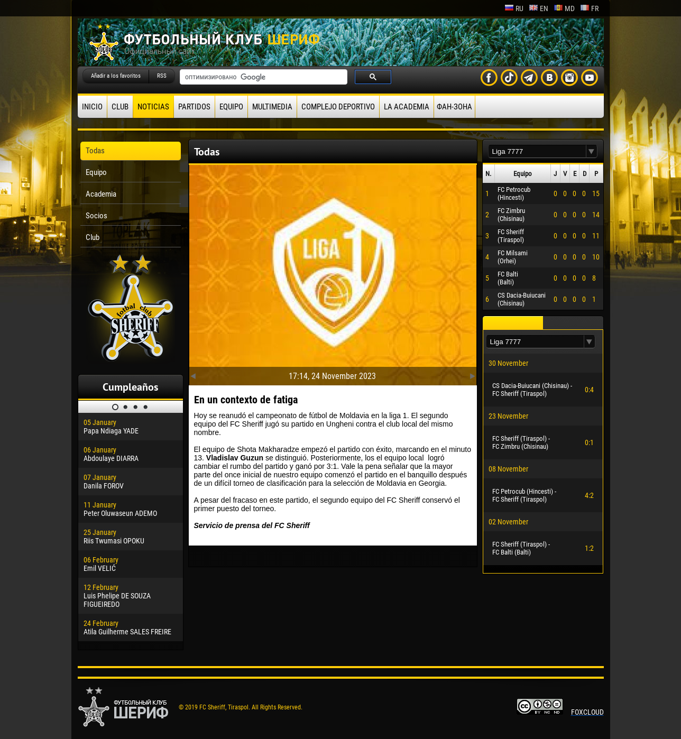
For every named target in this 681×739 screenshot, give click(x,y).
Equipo (231, 107)
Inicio (92, 107)
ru (513, 8)
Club (120, 107)
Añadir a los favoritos (116, 75)
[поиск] (262, 77)
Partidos (194, 107)
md (564, 8)
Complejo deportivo (338, 107)
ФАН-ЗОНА (454, 107)
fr (589, 8)
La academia (406, 107)
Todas (95, 150)
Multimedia (272, 107)
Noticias (153, 107)
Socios (96, 215)
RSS (162, 75)
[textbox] (537, 151)
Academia (101, 194)
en (538, 8)
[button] (591, 151)
